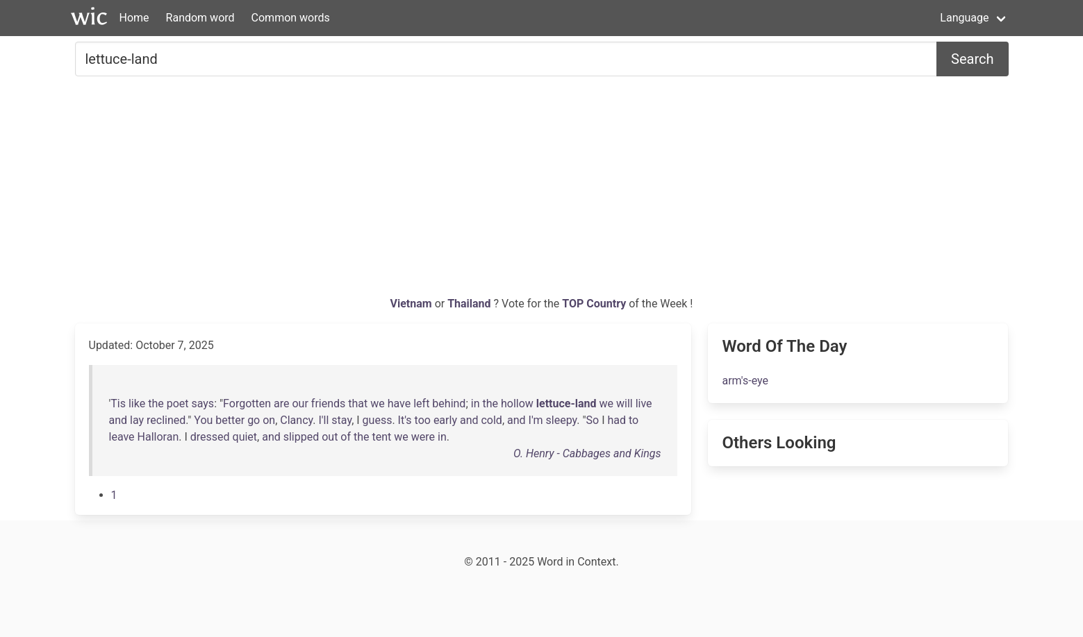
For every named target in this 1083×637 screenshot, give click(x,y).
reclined (166, 420)
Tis (118, 403)
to (633, 420)
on (269, 420)
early (445, 420)
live (644, 403)
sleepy (561, 420)
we (377, 403)
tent (382, 436)
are (281, 403)
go (253, 420)
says (202, 403)
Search (972, 59)
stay (341, 420)
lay (137, 420)
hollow (517, 403)
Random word (200, 17)
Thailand (470, 303)
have (399, 403)
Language (964, 17)
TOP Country (594, 303)
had (617, 420)
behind (448, 403)
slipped (301, 436)
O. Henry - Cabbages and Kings (587, 453)
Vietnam (412, 303)
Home (134, 17)
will (624, 403)
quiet (245, 436)
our (300, 403)
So (593, 420)
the (156, 403)
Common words (290, 17)
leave (122, 436)
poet (178, 403)
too (423, 420)
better (230, 420)
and (118, 420)
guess (377, 420)
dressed (210, 436)
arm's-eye (745, 380)
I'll (323, 420)
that (357, 403)
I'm (536, 420)
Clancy (296, 420)
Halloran (158, 436)
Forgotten (247, 403)
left (421, 403)
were (423, 436)
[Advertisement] (542, 191)
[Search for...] (506, 59)
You (203, 420)
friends (328, 403)
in (475, 403)
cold (491, 420)
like (137, 403)
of (345, 436)
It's (405, 420)
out (330, 436)
